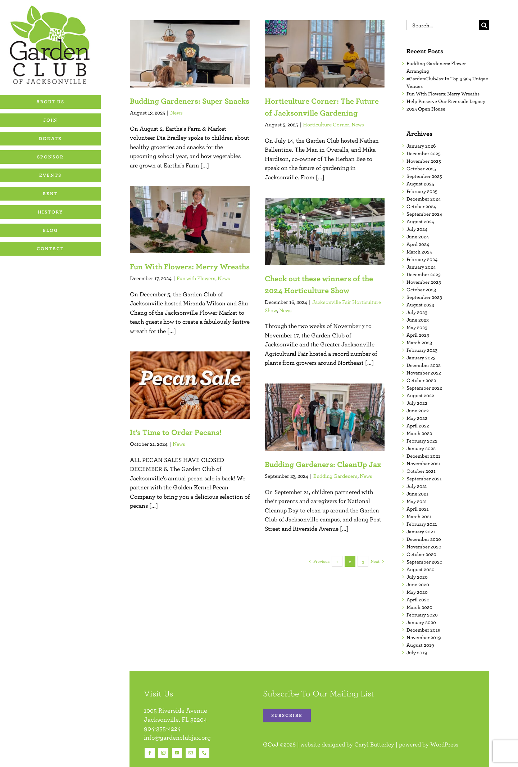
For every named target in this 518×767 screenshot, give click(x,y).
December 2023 (423, 274)
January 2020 (421, 622)
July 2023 (416, 312)
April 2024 (417, 244)
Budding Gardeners (335, 475)
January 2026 (421, 146)
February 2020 (422, 614)
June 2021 (417, 493)
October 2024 (421, 206)
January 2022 (421, 448)
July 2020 (417, 577)
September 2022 (424, 388)
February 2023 (421, 350)
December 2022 (423, 365)
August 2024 (420, 221)
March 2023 (419, 342)
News (176, 112)
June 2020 (417, 584)
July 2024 (416, 229)
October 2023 (421, 289)
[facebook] (150, 753)
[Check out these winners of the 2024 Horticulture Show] (325, 231)
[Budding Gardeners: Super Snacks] (190, 54)
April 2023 (417, 335)
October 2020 (421, 554)
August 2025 (420, 183)
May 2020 (417, 592)
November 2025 (423, 161)
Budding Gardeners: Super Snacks (189, 101)
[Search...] (442, 25)
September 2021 (424, 478)
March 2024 (419, 251)
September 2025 (424, 176)
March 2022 (419, 433)
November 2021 (423, 463)
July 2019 (416, 652)
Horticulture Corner (326, 124)
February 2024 (421, 259)
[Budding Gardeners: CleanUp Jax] (325, 417)
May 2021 (416, 501)
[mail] (191, 753)
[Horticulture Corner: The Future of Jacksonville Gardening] (325, 54)
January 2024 (421, 267)
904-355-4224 (162, 728)
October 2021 (421, 471)
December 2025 (423, 153)
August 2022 (420, 395)
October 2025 (421, 168)
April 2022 (417, 425)
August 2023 (420, 304)
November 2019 (423, 637)
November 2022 (423, 372)
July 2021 (416, 486)
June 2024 (417, 236)
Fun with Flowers (196, 278)
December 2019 (423, 630)
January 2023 (421, 357)
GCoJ (270, 744)
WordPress (444, 744)
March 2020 (419, 607)
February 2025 (421, 191)
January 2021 (420, 531)
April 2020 (418, 599)
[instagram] (163, 753)
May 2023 (416, 327)
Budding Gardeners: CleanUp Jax (323, 464)
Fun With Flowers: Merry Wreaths (190, 266)
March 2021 (419, 516)
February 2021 (421, 524)
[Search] (484, 25)
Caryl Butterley (374, 744)
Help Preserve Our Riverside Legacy (445, 101)
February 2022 (421, 441)
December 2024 (423, 199)
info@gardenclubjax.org (177, 737)
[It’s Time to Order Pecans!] (190, 385)
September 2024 (424, 214)
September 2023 (424, 297)
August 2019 (420, 645)
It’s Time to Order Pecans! (176, 432)
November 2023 (423, 282)
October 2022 (421, 380)
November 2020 (423, 546)
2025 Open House (425, 109)
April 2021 (417, 509)
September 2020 (424, 562)
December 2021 (423, 456)
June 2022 (417, 410)
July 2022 (416, 403)
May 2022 (416, 418)
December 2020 (423, 539)
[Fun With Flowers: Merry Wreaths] (190, 219)
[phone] (204, 753)
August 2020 (420, 569)
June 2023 (417, 320)
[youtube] (177, 753)
